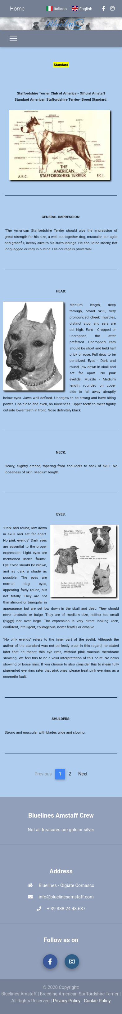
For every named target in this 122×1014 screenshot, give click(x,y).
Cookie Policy (97, 1000)
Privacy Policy (66, 1000)
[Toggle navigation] (13, 38)
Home (17, 9)
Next (83, 774)
